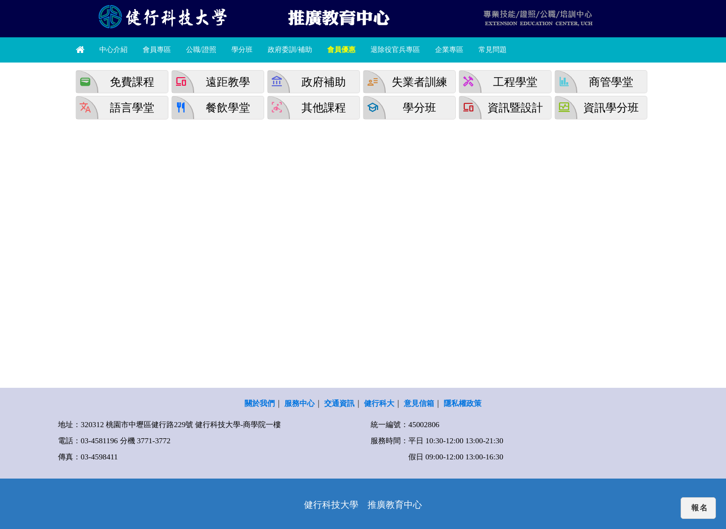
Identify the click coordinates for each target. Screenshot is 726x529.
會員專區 (157, 49)
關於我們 (260, 403)
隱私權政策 (462, 403)
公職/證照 (201, 49)
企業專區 (449, 49)
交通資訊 (339, 403)
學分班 (242, 49)
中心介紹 (113, 49)
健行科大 (379, 403)
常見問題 (492, 49)
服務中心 (299, 403)
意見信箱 (419, 403)
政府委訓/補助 (290, 49)
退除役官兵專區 (395, 49)
